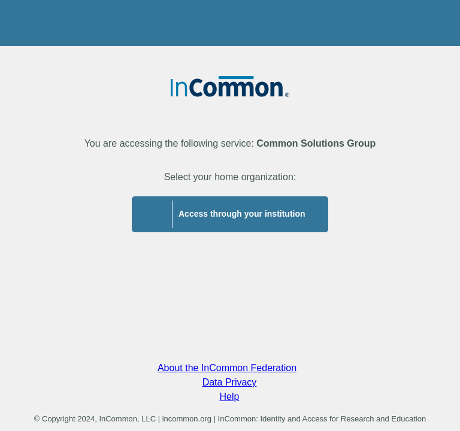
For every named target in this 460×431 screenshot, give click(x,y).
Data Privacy (229, 382)
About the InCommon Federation (227, 368)
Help (230, 396)
